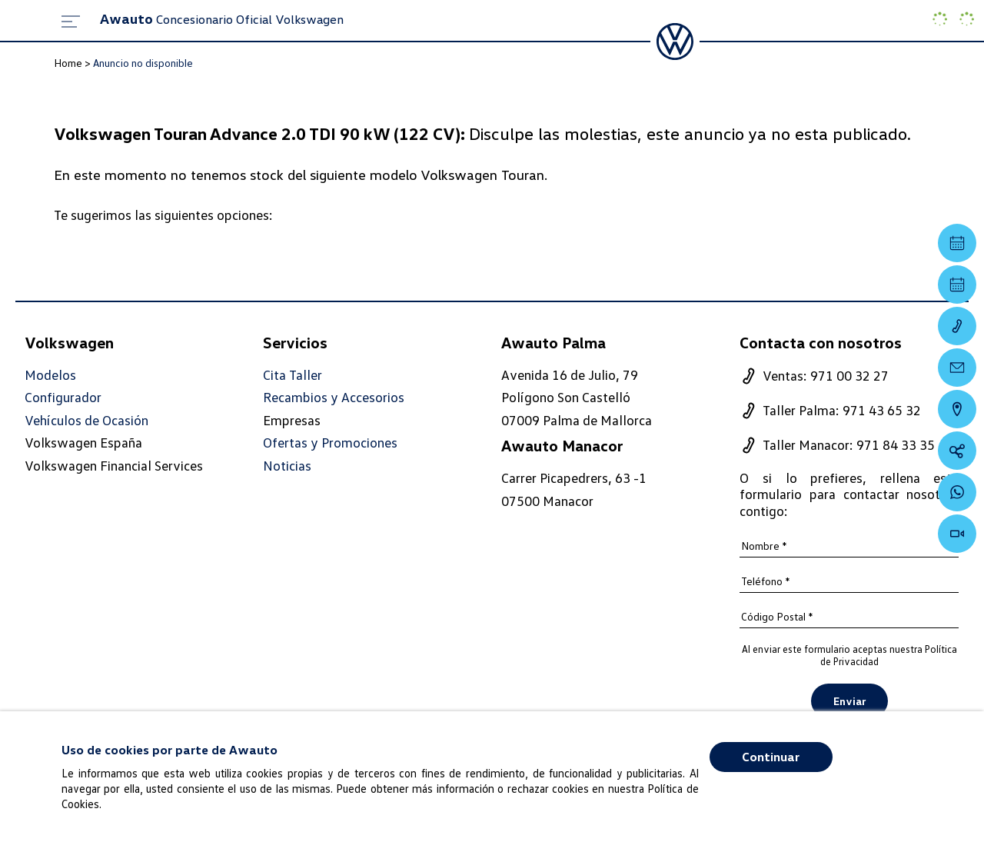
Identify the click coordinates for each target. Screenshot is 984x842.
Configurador (63, 397)
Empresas (292, 419)
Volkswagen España (83, 442)
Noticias (287, 466)
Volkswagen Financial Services (114, 465)
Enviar (849, 700)
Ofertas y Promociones (330, 442)
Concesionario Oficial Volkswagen (222, 19)
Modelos (50, 375)
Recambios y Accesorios (333, 397)
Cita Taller (292, 375)
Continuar (771, 756)
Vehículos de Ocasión (86, 420)
